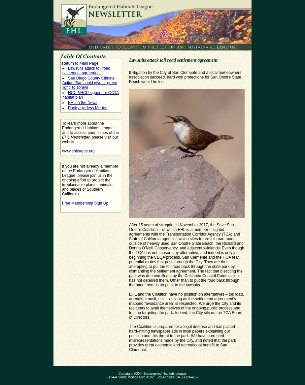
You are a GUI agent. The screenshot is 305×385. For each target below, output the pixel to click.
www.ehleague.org (78, 151)
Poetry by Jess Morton (87, 108)
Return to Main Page (80, 63)
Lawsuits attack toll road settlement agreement (86, 70)
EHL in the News (82, 102)
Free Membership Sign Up (85, 203)
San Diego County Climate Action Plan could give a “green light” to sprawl (89, 83)
